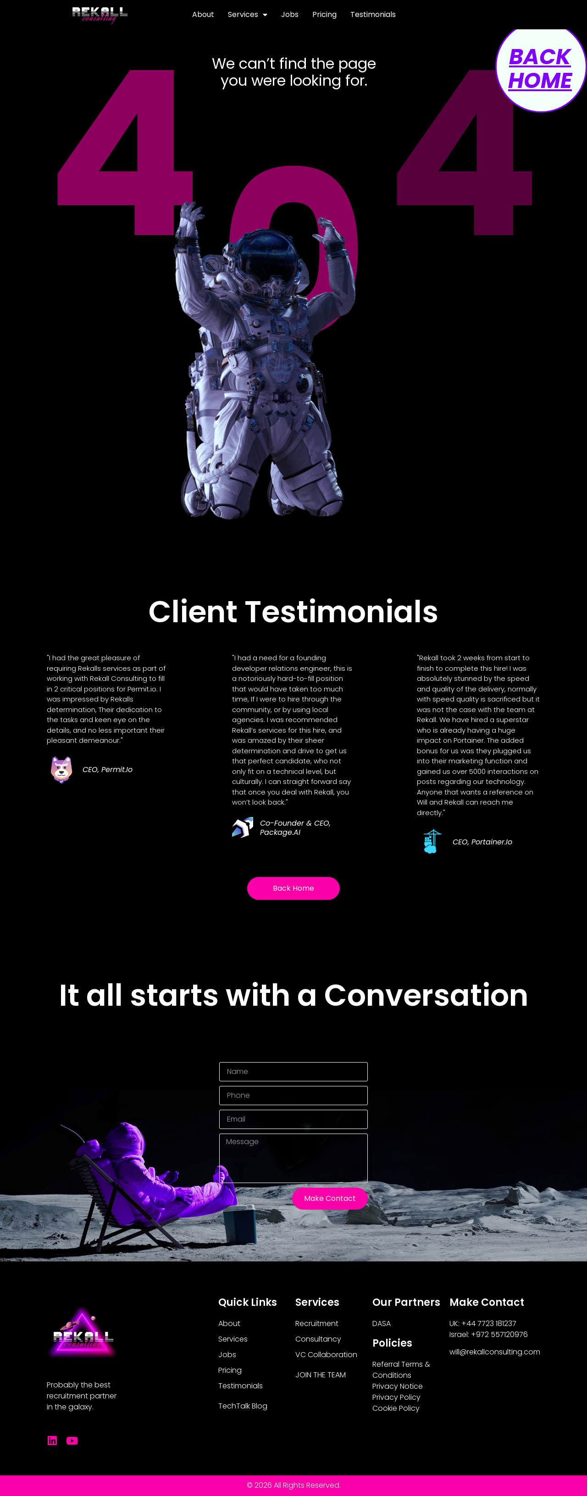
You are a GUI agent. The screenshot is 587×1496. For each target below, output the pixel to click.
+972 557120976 (499, 1334)
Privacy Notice (397, 1386)
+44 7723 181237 (488, 1323)
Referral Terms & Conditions (401, 1370)
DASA (381, 1323)
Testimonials (373, 14)
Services (247, 15)
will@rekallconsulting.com (494, 1352)
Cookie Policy (396, 1408)
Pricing (324, 14)
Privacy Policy (396, 1397)
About (203, 14)
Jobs (290, 14)
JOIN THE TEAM (320, 1375)
